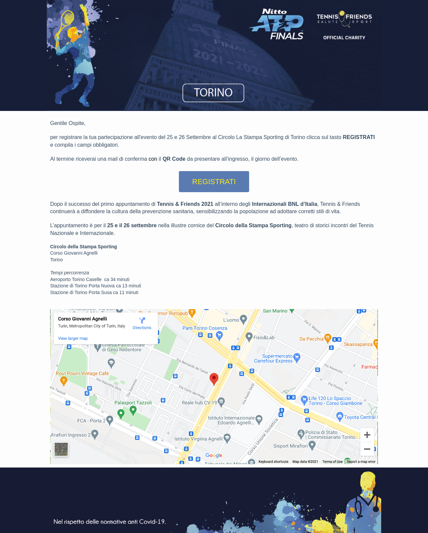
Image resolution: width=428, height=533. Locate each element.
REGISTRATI (214, 181)
